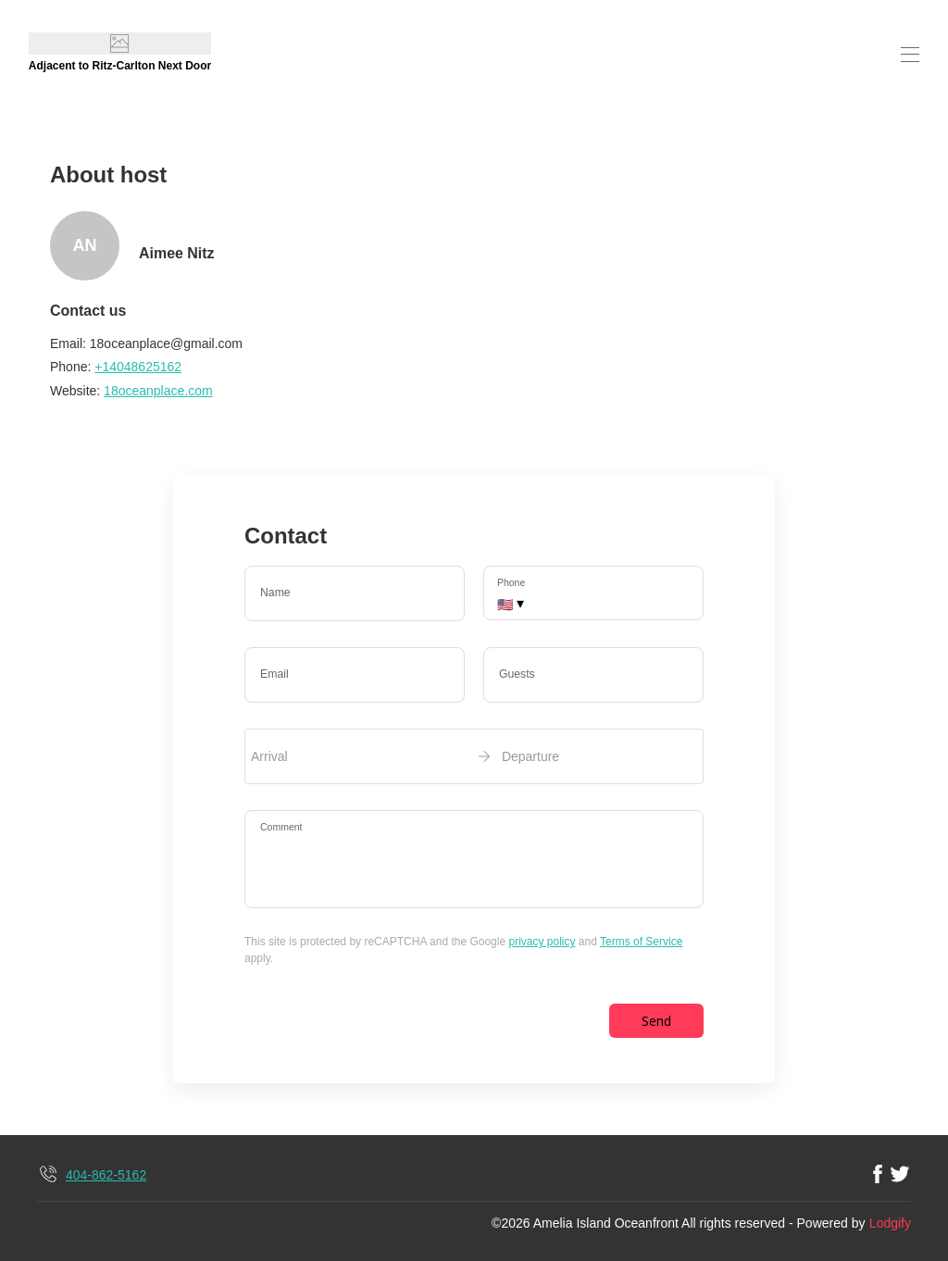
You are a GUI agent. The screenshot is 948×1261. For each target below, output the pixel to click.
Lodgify (890, 1223)
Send (656, 1021)
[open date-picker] (474, 756)
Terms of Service (641, 941)
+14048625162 (137, 366)
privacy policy (541, 941)
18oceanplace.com (158, 390)
